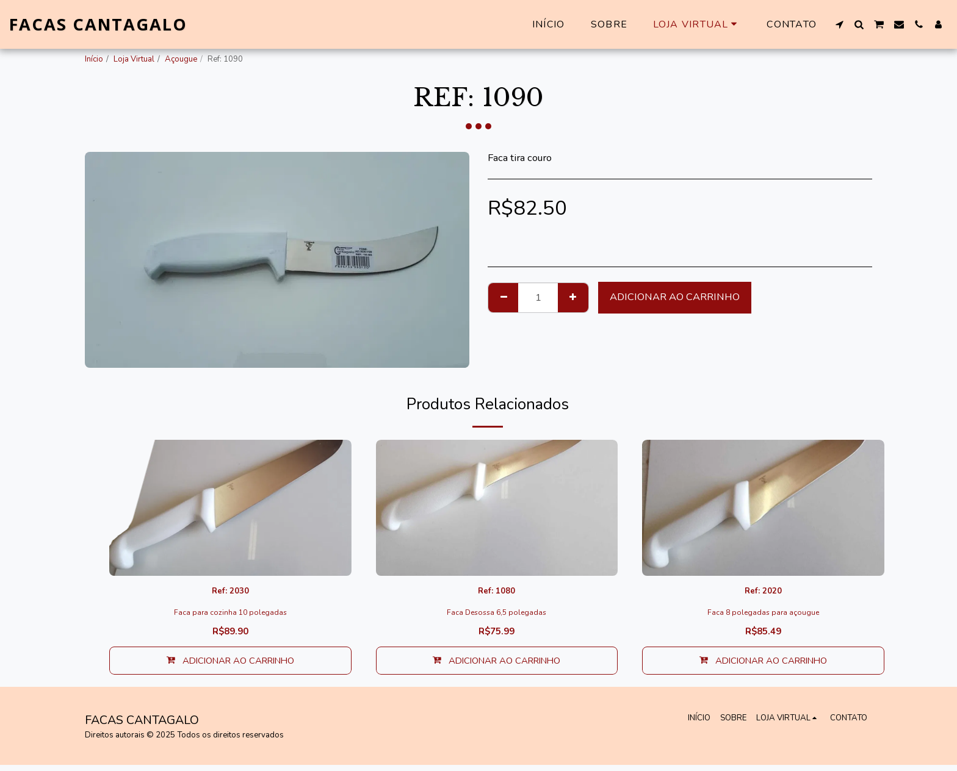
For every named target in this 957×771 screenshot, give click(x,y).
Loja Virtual (134, 59)
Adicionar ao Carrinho (675, 297)
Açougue (181, 59)
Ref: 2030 (230, 593)
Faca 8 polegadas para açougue (763, 615)
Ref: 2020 (763, 593)
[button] (839, 24)
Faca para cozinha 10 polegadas (230, 615)
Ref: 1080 (496, 593)
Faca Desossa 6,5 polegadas (496, 615)
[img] (230, 508)
